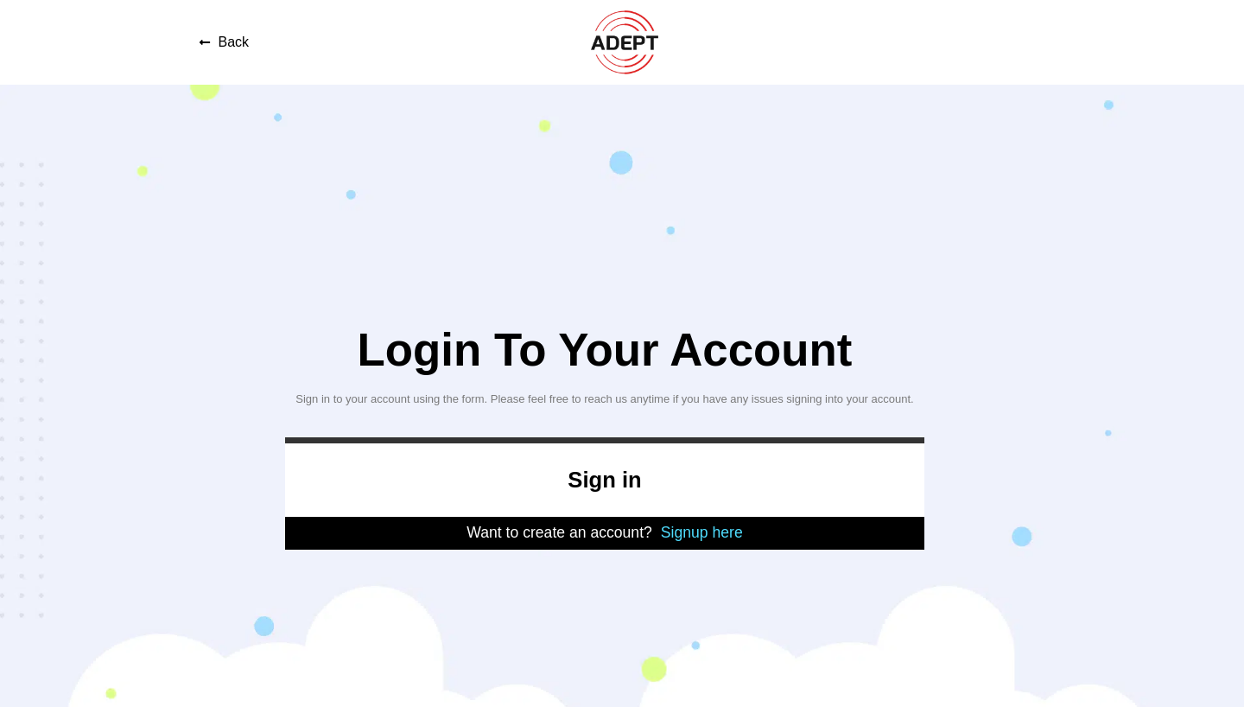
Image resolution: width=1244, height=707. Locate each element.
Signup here (702, 532)
